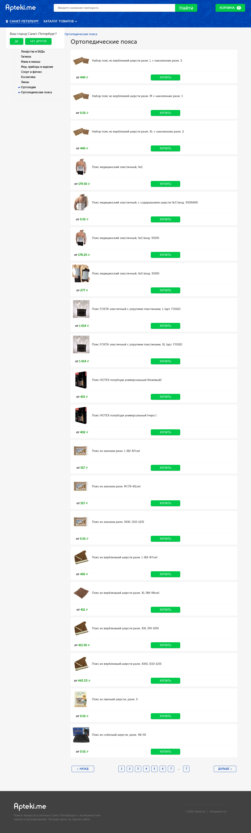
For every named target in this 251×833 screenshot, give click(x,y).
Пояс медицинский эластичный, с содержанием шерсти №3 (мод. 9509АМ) (145, 202)
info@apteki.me (218, 811)
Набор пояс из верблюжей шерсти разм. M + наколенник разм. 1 (137, 96)
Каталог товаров (59, 21)
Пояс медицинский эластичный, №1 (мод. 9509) (125, 238)
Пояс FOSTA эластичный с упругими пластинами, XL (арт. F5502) (137, 344)
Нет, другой (38, 41)
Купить (165, 77)
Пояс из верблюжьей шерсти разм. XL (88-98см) (125, 593)
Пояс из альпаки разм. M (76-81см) (116, 486)
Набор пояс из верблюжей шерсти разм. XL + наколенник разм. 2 (138, 131)
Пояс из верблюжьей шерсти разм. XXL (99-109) (125, 628)
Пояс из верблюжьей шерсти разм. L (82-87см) (124, 557)
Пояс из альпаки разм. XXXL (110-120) (118, 522)
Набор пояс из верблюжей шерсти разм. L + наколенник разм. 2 (137, 60)
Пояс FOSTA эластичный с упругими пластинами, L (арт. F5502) (136, 309)
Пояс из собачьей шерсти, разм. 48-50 (119, 735)
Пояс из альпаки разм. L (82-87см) (116, 451)
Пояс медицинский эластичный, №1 (117, 167)
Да (16, 41)
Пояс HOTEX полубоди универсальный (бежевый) (126, 380)
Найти (186, 8)
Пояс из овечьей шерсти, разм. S (115, 699)
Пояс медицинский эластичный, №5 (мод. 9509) (125, 273)
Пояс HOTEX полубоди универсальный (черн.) (124, 415)
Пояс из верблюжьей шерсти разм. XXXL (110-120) (126, 664)
